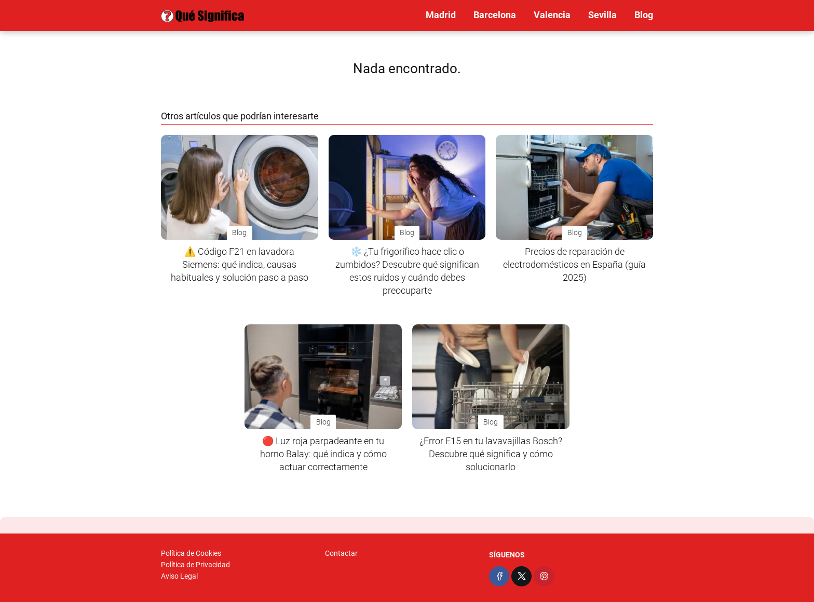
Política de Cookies (191, 553)
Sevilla (602, 14)
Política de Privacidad (195, 564)
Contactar (341, 553)
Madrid (441, 14)
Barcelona (494, 14)
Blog (643, 14)
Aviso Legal (179, 576)
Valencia (552, 14)
